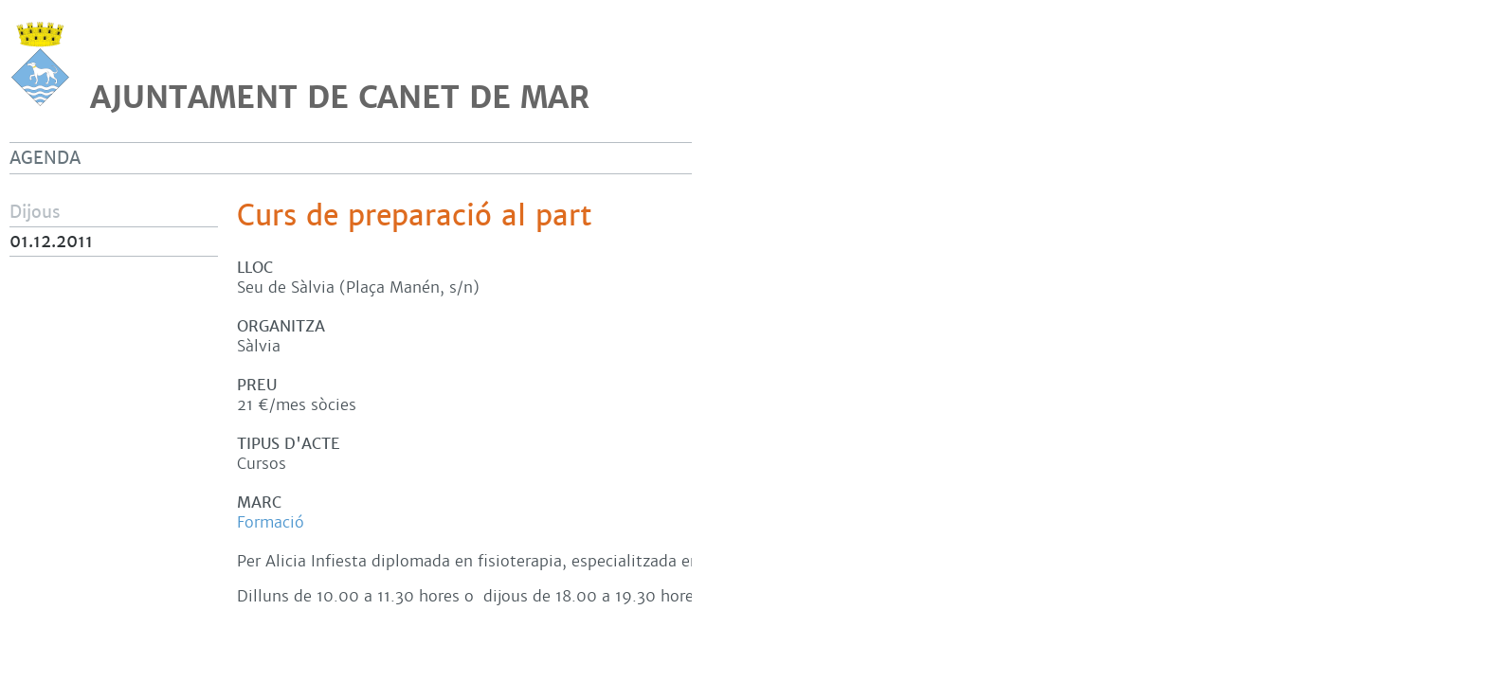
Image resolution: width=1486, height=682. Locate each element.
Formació (270, 522)
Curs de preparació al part (414, 216)
